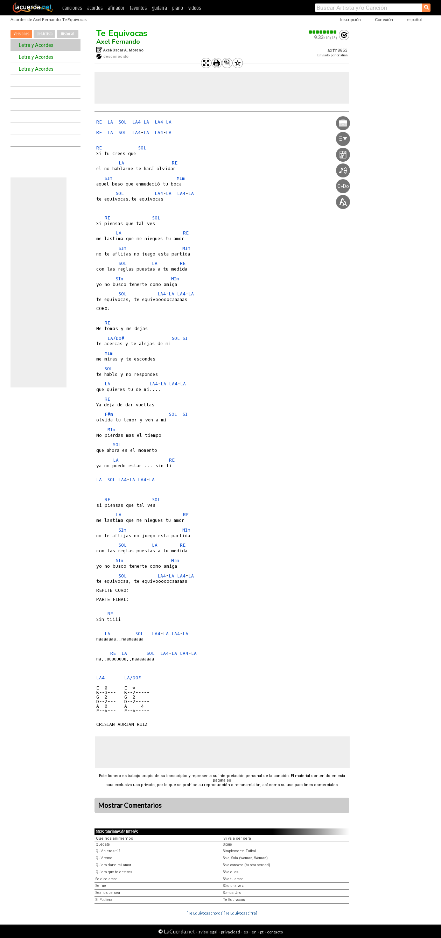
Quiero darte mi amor (113, 865)
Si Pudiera (104, 899)
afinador (116, 8)
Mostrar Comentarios (130, 805)
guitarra (159, 8)
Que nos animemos (114, 838)
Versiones (21, 34)
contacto (275, 932)
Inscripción (350, 19)
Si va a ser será (237, 838)
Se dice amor (106, 879)
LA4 (136, 122)
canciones (72, 8)
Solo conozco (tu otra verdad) (246, 865)
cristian (342, 55)
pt (262, 932)
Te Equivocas (121, 33)
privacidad (230, 932)
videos (194, 8)
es (246, 932)
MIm (181, 178)
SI (185, 338)
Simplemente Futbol (239, 851)
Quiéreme (104, 858)
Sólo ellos (230, 872)
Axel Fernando (118, 41)
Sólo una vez (233, 885)
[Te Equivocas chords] (205, 913)
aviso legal (207, 932)
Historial (67, 34)
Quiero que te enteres (114, 872)
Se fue (101, 885)
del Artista (44, 34)
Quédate (103, 844)
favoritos (138, 8)
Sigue (227, 844)
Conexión (384, 19)
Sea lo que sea (108, 892)
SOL (123, 122)
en (254, 932)
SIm (108, 178)
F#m (109, 414)
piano (177, 8)
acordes (95, 8)
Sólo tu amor (233, 879)
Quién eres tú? (108, 851)
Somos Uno (232, 892)
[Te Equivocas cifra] (240, 913)
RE (99, 122)
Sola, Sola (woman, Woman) (245, 858)
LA (110, 122)
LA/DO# (115, 338)
